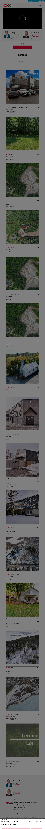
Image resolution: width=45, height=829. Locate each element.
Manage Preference (22, 827)
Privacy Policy (19, 824)
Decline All (36, 827)
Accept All (8, 827)
